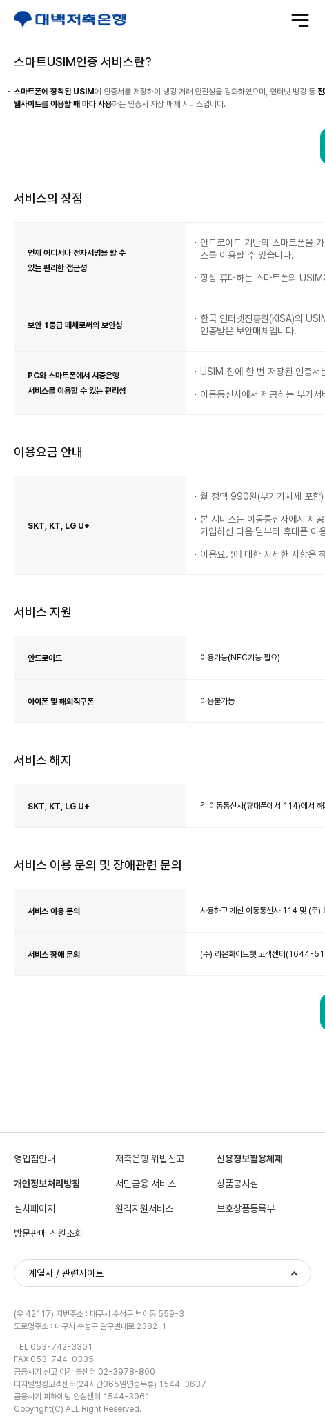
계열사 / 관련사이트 (66, 1273)
